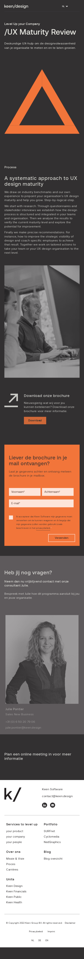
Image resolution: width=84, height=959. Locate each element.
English (49, 941)
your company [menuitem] (15, 836)
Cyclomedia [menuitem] (51, 836)
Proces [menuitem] (10, 864)
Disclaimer (70, 923)
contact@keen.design (57, 796)
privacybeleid (43, 536)
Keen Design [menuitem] (14, 886)
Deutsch (41, 941)
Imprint (51, 931)
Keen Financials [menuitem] (16, 891)
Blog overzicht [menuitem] (53, 858)
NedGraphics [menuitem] (52, 842)
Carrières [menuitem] (12, 869)
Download (35, 428)
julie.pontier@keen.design (23, 733)
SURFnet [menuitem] (49, 831)
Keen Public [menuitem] (14, 897)
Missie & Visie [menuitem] (15, 858)
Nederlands (34, 941)
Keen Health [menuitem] (14, 902)
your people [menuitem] (14, 842)
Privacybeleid (36, 931)
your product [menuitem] (14, 831)
